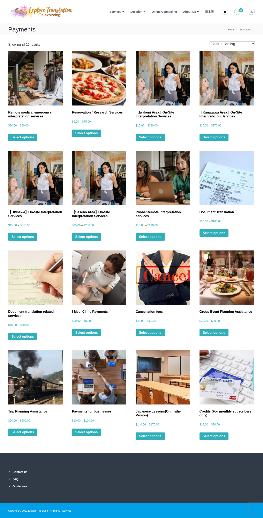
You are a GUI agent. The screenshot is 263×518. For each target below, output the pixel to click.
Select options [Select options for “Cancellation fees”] (150, 332)
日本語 (209, 11)
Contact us (20, 472)
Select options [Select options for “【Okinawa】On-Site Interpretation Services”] (23, 237)
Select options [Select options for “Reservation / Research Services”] (86, 133)
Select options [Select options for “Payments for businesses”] (86, 432)
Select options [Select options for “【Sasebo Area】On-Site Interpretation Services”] (86, 237)
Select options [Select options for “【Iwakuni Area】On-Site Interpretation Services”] (150, 137)
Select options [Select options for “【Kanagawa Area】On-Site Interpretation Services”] (214, 137)
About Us (189, 11)
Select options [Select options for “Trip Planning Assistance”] (23, 432)
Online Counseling (164, 11)
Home (231, 29)
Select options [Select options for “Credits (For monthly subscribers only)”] (214, 436)
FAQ (15, 479)
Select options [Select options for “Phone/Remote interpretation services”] (150, 237)
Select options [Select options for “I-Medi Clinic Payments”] (86, 332)
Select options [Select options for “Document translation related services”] (23, 336)
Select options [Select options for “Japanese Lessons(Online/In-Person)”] (150, 436)
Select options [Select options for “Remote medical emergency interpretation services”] (23, 137)
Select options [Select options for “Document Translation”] (214, 233)
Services (115, 11)
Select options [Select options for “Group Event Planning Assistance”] (214, 332)
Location (136, 11)
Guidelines (20, 486)
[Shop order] (232, 44)
